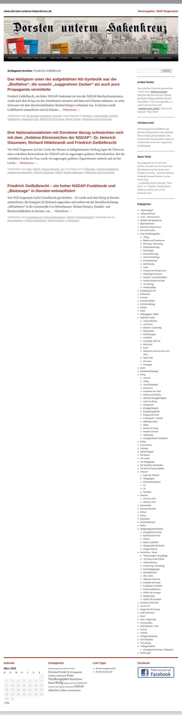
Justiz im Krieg (150, 401)
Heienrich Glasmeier (44, 172)
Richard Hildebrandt (73, 172)
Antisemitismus (150, 321)
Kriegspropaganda (151, 411)
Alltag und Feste (147, 213)
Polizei (143, 512)
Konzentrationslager (149, 371)
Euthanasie (145, 294)
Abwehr (146, 378)
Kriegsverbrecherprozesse (154, 270)
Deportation (148, 331)
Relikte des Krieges (152, 592)
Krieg (142, 374)
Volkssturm (148, 435)
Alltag (146, 237)
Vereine (143, 629)
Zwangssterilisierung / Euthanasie (158, 649)
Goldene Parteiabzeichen (19, 172)
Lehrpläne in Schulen (152, 586)
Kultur (143, 441)
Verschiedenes (146, 639)
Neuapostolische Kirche (154, 545)
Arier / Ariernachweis (150, 217)
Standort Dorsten (150, 431)
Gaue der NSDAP (151, 475)
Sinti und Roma (147, 612)
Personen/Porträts (51, 169)
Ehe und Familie (147, 230)
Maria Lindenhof (150, 542)
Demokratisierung (151, 247)
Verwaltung (148, 284)
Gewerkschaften (147, 300)
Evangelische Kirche (152, 532)
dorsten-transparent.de (106, 668)
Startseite (13, 57)
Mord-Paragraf (147, 451)
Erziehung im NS (148, 290)
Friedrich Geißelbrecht (107, 169)
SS (62, 169)
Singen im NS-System (150, 609)
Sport (142, 616)
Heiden (143, 307)
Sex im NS (145, 606)
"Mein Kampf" (147, 210)
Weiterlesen (71, 109)
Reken (143, 525)
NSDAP (36, 169)
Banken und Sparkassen (151, 220)
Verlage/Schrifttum (148, 636)
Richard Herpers (56, 220)
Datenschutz (164, 57)
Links (113, 57)
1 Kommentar (72, 220)
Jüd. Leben (148, 575)
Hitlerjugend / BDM (149, 314)
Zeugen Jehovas (150, 549)
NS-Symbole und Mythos (39, 116)
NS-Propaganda (147, 461)
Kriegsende (148, 404)
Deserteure (148, 388)
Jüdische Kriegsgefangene (155, 398)
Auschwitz (148, 324)
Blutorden (90, 169)
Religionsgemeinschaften (151, 529)
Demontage (148, 250)
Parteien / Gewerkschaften (155, 277)
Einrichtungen (149, 334)
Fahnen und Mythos (152, 394)
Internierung (148, 264)
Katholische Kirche (151, 535)
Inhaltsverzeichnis (128, 57)
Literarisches (146, 445)
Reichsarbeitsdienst (151, 482)
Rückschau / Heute (148, 552)
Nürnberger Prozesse (152, 274)
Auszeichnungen (150, 384)
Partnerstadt (145, 505)
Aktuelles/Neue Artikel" (149, 108)
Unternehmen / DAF (149, 626)
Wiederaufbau (149, 287)
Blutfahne (87, 116)
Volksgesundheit (147, 646)
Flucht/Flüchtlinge (151, 257)
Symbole (57, 116)
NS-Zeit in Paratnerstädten (152, 468)
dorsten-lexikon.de (104, 671)
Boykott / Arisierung (152, 327)
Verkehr (143, 633)
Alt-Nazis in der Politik (153, 559)
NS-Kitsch (145, 455)
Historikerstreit (150, 572)
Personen (147, 361)
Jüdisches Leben (147, 317)
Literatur (76, 57)
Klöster (146, 539)
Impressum (148, 57)
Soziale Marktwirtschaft (154, 280)
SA (144, 485)
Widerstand (145, 653)
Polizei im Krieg (150, 428)
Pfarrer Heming (72, 119)
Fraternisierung (150, 260)
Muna (145, 425)
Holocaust (147, 344)
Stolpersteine (149, 596)
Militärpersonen (150, 421)
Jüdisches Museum (151, 579)
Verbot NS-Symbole (152, 599)
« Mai (6, 703)
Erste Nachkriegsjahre (55, 217)
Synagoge (147, 364)
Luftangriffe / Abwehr (153, 418)
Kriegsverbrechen (151, 414)
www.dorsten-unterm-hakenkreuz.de (28, 11)
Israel (145, 347)
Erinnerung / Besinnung (154, 565)
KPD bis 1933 (149, 498)
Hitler (29, 169)
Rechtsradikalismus (152, 589)
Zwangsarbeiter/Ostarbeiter (155, 438)
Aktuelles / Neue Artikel (34, 57)
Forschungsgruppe (151, 569)
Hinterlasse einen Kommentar (97, 119)
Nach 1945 (148, 357)
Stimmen (89, 57)
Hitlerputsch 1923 (30, 119)
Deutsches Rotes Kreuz (150, 227)
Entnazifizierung (34, 217)
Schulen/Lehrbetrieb (149, 602)
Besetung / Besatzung (152, 243)
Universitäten (146, 622)
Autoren (102, 57)
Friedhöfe (147, 337)
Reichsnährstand (147, 522)
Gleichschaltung (147, 304)
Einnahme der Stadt (152, 391)
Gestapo (144, 297)
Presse (143, 515)
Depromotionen (147, 223)
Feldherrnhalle (101, 116)
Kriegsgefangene (150, 408)
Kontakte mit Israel (151, 582)
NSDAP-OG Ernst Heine (52, 119)
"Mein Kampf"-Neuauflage (155, 555)
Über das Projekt (59, 57)
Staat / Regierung (148, 619)
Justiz (145, 267)
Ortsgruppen (148, 478)
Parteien (144, 495)
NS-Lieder (145, 458)
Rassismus (145, 518)
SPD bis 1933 (149, 502)
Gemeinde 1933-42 (151, 341)
